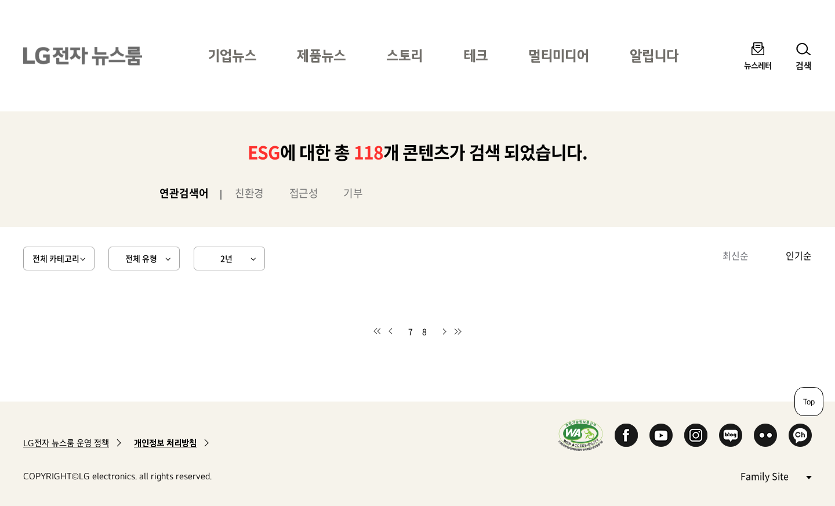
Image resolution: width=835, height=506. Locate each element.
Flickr (765, 435)
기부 (352, 193)
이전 (391, 331)
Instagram (695, 435)
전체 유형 (141, 258)
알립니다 (654, 55)
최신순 (736, 255)
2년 (226, 258)
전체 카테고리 (55, 258)
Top (809, 401)
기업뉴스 (232, 55)
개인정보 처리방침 (165, 443)
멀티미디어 (558, 55)
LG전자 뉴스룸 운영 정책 (66, 443)
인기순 (799, 255)
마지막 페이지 (458, 331)
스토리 (404, 55)
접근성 (303, 193)
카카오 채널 (800, 435)
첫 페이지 (377, 331)
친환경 (249, 193)
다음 (444, 331)
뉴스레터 (758, 65)
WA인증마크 (580, 435)
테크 (475, 55)
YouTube (661, 435)
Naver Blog (730, 435)
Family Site (775, 475)
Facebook (626, 435)
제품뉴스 (321, 55)
